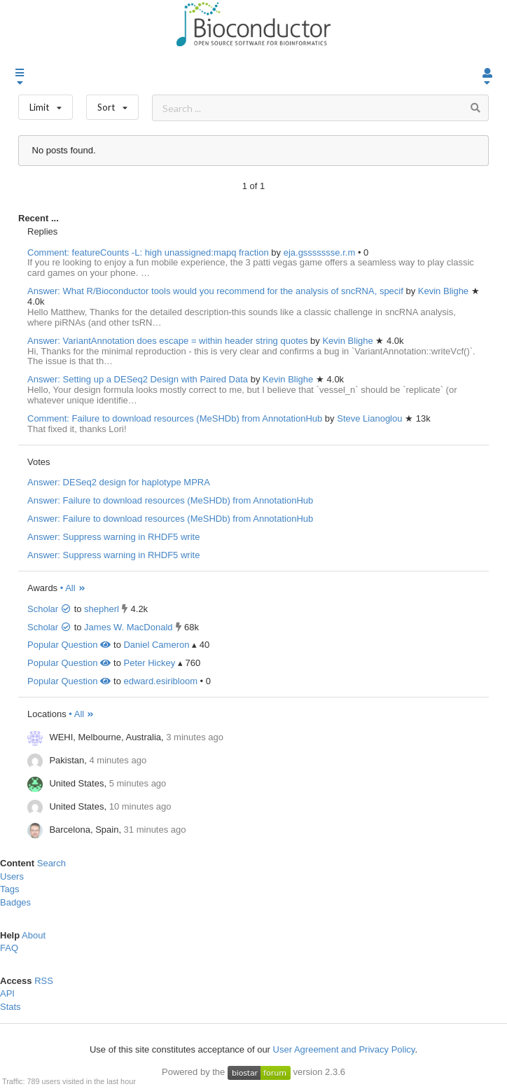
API (7, 993)
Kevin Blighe (444, 291)
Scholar (49, 609)
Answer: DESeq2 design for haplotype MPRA (118, 482)
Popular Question (69, 644)
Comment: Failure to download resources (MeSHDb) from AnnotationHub (174, 418)
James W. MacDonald (128, 627)
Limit (45, 104)
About (34, 935)
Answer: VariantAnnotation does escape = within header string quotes (167, 340)
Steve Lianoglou (371, 418)
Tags (9, 889)
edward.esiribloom (160, 681)
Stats (10, 1006)
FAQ (9, 948)
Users (12, 876)
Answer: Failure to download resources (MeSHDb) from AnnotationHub (170, 500)
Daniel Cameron (156, 644)
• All (73, 588)
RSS (43, 981)
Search (51, 863)
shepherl (101, 609)
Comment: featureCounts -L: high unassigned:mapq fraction (148, 252)
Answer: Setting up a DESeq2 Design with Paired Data (137, 379)
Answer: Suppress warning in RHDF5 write (113, 537)
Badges (15, 902)
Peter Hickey (149, 663)
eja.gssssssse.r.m (321, 252)
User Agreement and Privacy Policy (344, 1049)
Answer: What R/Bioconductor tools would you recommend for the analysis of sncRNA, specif (215, 291)
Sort (112, 104)
